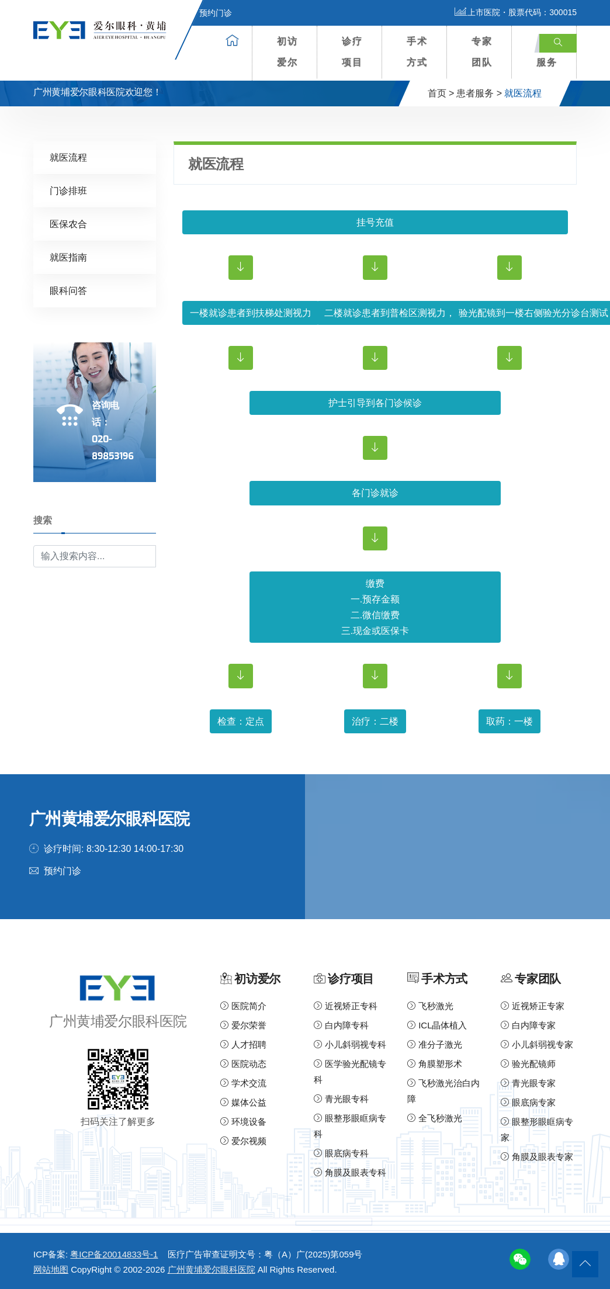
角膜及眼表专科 (350, 1172)
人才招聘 (243, 1044)
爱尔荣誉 (243, 1025)
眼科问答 (68, 291)
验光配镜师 (528, 1064)
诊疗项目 (352, 51)
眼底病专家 (528, 1102)
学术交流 (243, 1083)
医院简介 (243, 1006)
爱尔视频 (243, 1141)
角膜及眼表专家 (537, 1157)
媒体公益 (243, 1102)
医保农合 (68, 224)
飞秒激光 (430, 1006)
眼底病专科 (341, 1153)
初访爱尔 (287, 51)
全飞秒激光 (434, 1118)
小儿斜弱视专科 (350, 1044)
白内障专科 (341, 1025)
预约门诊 (208, 13)
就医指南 (68, 257)
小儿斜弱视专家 (537, 1044)
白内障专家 (528, 1025)
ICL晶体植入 (437, 1025)
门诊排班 (68, 191)
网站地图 (50, 1269)
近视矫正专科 (345, 1006)
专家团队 (482, 51)
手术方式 (417, 51)
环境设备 (243, 1122)
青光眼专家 (528, 1083)
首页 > (441, 93)
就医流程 (68, 157)
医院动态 (243, 1064)
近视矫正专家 (532, 1006)
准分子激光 (434, 1044)
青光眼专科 (341, 1099)
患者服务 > (479, 93)
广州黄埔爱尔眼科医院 (211, 1269)
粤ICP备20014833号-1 (114, 1254)
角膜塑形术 (434, 1064)
